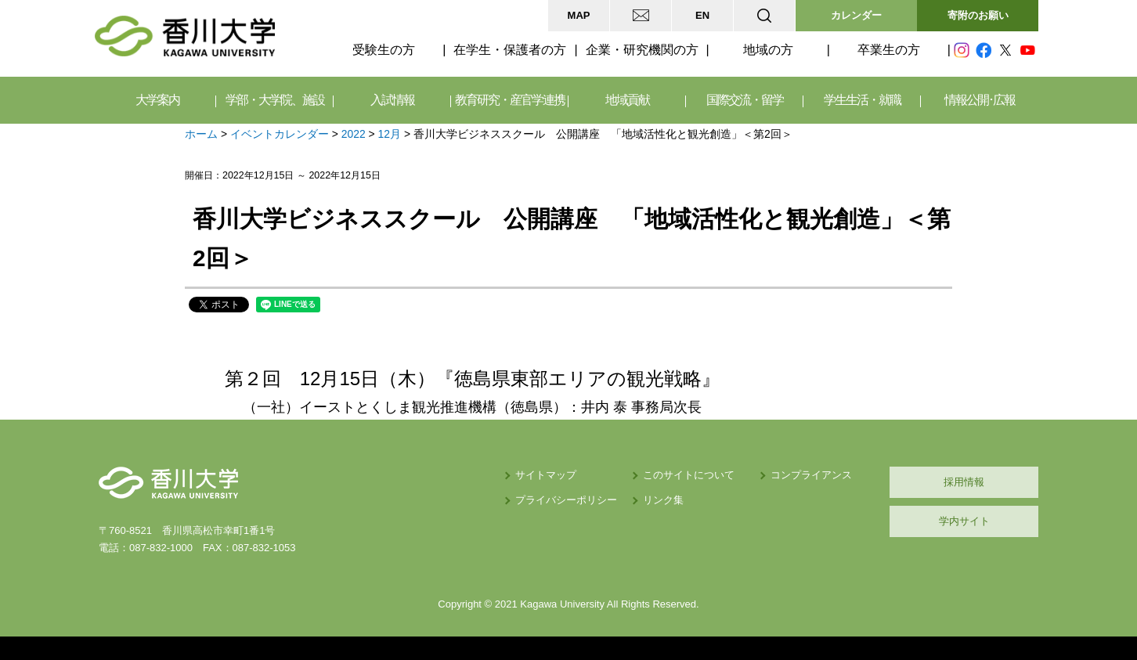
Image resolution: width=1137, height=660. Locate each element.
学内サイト (964, 521)
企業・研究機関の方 (642, 49)
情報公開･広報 (979, 99)
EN (702, 15)
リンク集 (663, 500)
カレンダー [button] (856, 15)
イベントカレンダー (279, 134)
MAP (579, 15)
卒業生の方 (888, 49)
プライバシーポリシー (566, 500)
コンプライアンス (811, 475)
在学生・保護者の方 (509, 49)
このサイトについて (689, 475)
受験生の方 (383, 49)
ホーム (201, 134)
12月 (389, 134)
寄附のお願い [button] (978, 15)
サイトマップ (545, 475)
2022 (353, 134)
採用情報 (964, 482)
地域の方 (768, 49)
